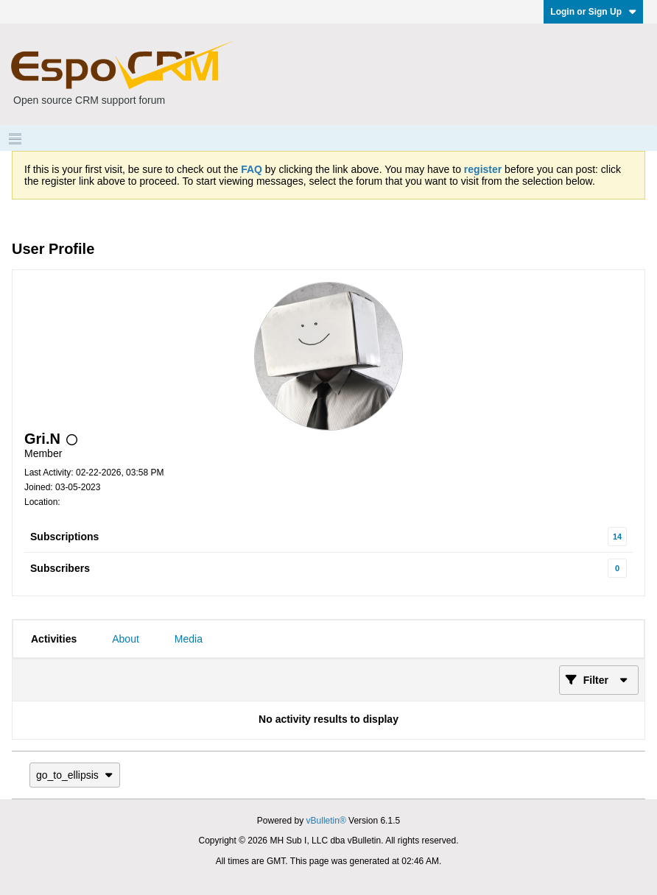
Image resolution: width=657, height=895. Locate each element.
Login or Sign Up (593, 12)
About (125, 639)
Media (189, 639)
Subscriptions (64, 536)
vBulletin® (326, 821)
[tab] (53, 638)
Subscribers (60, 568)
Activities (54, 639)
